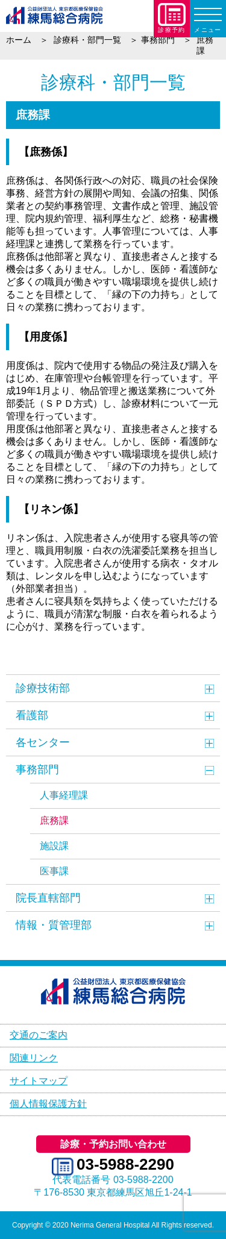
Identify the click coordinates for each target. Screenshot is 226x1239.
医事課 (54, 871)
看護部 (32, 715)
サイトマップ (38, 1081)
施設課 (54, 846)
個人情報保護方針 (48, 1104)
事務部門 (37, 770)
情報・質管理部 (54, 925)
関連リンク (34, 1058)
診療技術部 (43, 688)
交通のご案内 (38, 1035)
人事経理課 (64, 795)
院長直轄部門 (48, 898)
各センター (43, 742)
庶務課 (54, 820)
